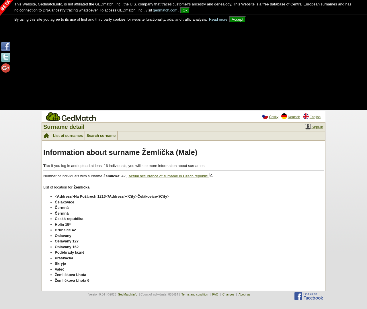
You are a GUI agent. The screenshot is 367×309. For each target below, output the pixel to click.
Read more (218, 19)
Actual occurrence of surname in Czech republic (170, 175)
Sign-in (314, 126)
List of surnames (68, 135)
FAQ (215, 294)
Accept (237, 19)
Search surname (101, 135)
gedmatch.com (165, 10)
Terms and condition (194, 294)
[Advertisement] (183, 65)
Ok (185, 10)
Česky (270, 116)
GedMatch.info (127, 294)
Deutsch (290, 116)
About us (244, 294)
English (312, 116)
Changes (228, 294)
